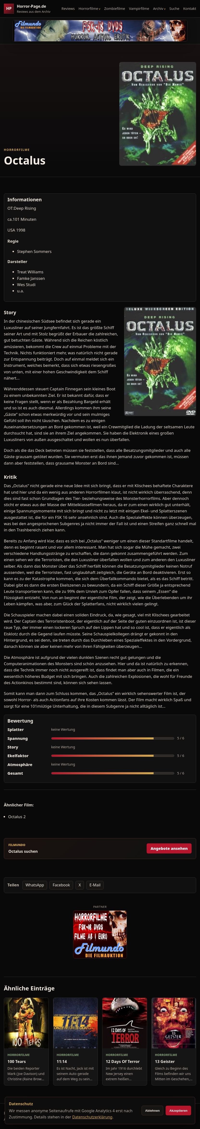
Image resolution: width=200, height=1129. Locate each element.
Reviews (68, 8)
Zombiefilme (114, 8)
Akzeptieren (178, 1110)
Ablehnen (152, 1110)
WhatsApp (34, 885)
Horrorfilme (88, 8)
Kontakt (189, 8)
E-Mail (94, 885)
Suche (174, 8)
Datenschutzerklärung (92, 1117)
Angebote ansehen (169, 848)
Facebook (61, 885)
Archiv (158, 8)
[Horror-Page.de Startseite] (29, 8)
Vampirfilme (139, 8)
